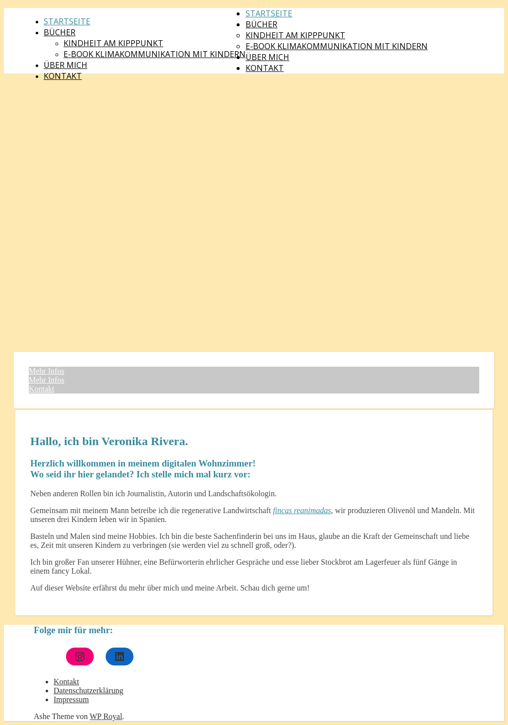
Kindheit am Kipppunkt (113, 43)
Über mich (65, 65)
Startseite (67, 21)
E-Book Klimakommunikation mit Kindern (155, 54)
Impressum (71, 699)
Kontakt (63, 75)
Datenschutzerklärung (88, 690)
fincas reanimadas (302, 510)
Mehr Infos (46, 371)
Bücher (59, 32)
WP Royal (106, 716)
